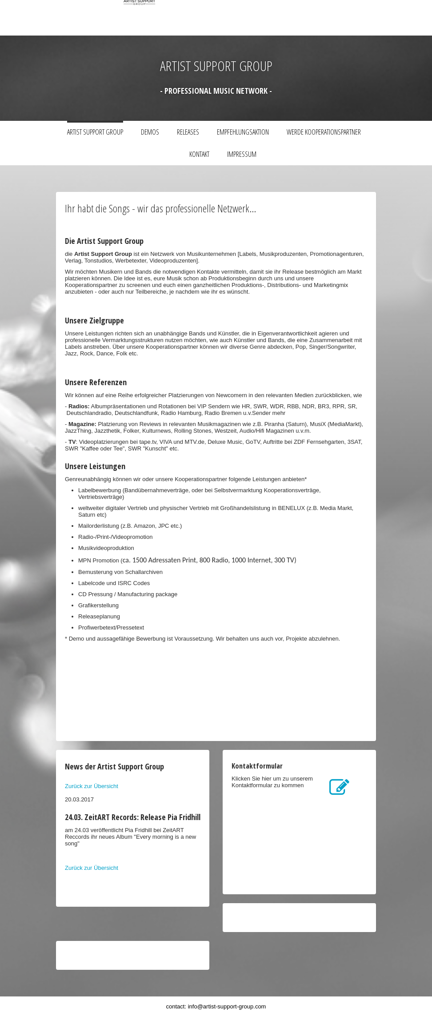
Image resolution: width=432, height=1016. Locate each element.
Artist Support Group (95, 132)
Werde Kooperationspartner (324, 132)
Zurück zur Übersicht (91, 786)
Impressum (241, 154)
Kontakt (199, 154)
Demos (150, 132)
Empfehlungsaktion (243, 132)
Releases (188, 132)
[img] (172, 18)
